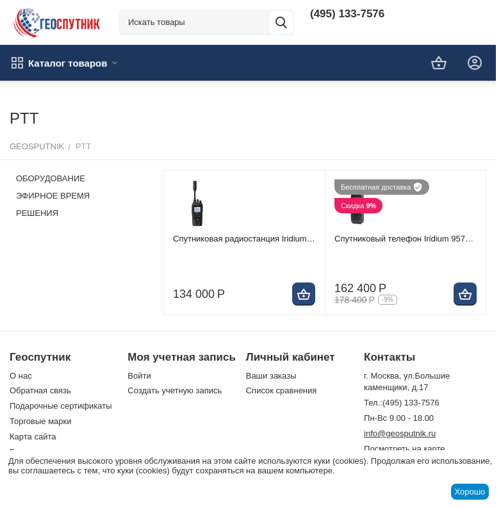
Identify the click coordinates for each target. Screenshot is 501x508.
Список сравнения (281, 390)
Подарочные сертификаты (60, 406)
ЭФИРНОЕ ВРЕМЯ (53, 196)
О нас (21, 376)
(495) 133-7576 (347, 14)
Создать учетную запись (174, 390)
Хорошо (469, 491)
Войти (139, 376)
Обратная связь (40, 390)
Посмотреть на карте (404, 449)
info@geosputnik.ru (400, 433)
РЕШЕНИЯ (37, 213)
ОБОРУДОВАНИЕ (50, 178)
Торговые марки (41, 421)
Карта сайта (33, 436)
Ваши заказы (271, 376)
